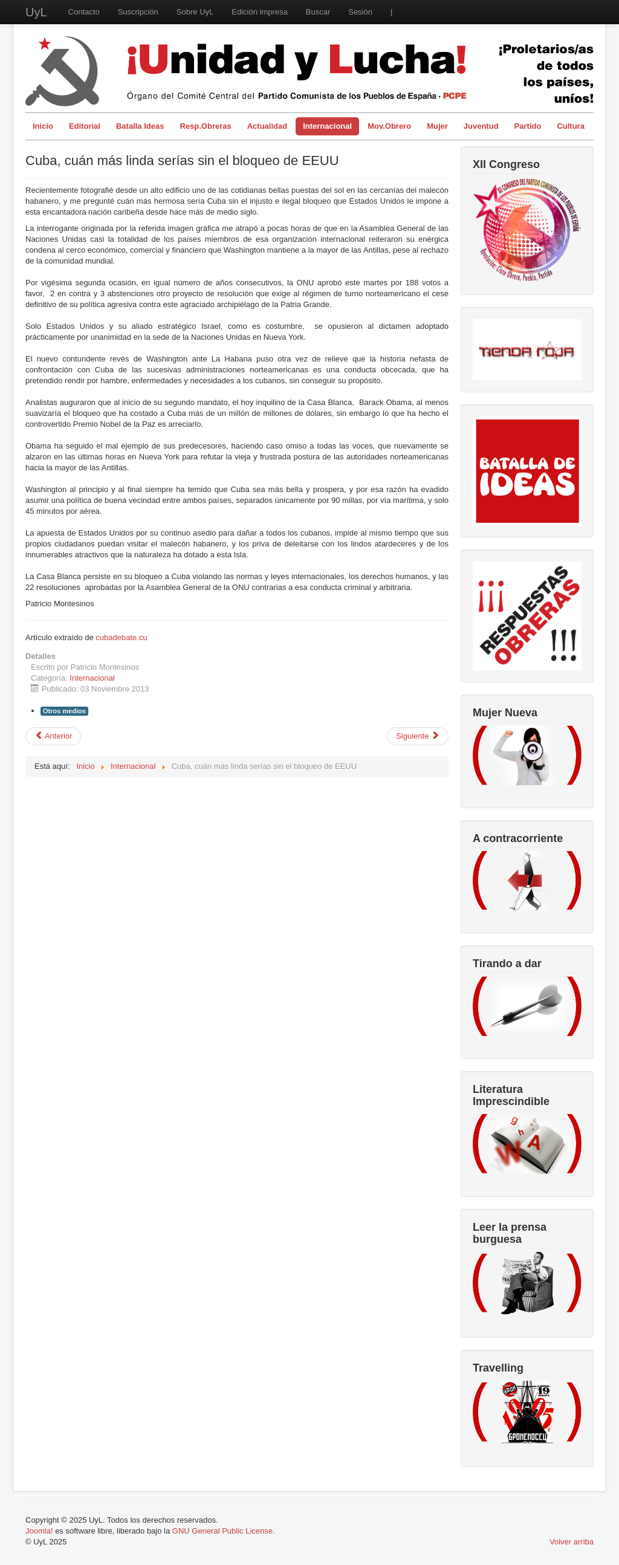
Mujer (437, 126)
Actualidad (267, 126)
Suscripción (138, 11)
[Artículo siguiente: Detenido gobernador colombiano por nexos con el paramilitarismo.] (418, 736)
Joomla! (39, 1530)
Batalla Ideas (140, 126)
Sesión (360, 11)
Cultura (571, 126)
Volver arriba (571, 1541)
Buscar (318, 11)
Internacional (327, 126)
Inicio (43, 126)
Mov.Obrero (389, 126)
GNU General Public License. (223, 1530)
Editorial (84, 126)
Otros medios (64, 710)
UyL (36, 12)
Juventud (481, 126)
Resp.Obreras (205, 126)
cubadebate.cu (121, 637)
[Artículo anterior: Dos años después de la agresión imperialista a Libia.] (53, 736)
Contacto (84, 11)
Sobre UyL (195, 11)
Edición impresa (260, 11)
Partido (528, 126)
